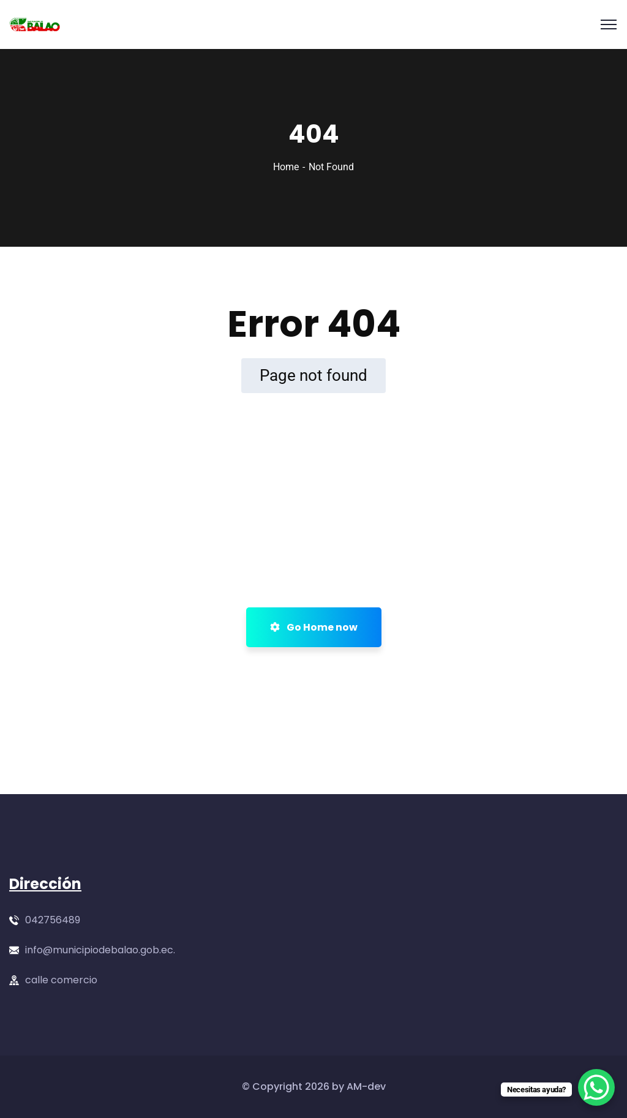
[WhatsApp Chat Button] (596, 1087)
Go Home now (314, 627)
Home (286, 167)
